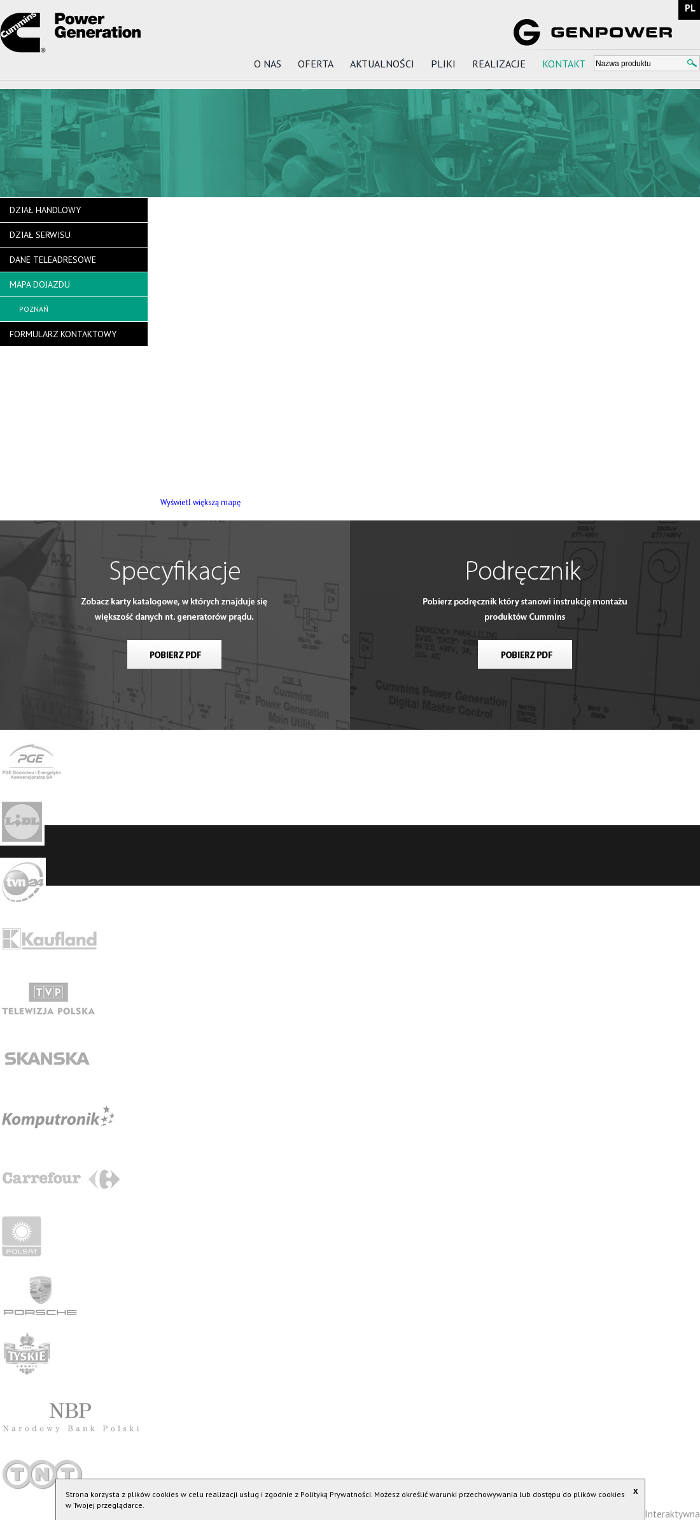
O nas (267, 63)
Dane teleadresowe (53, 259)
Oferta (315, 63)
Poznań (33, 309)
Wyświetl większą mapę (200, 502)
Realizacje (499, 63)
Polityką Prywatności (335, 1494)
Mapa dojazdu (40, 284)
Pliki (443, 63)
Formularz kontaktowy (63, 334)
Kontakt (563, 63)
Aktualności (382, 63)
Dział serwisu (40, 235)
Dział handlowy (45, 210)
